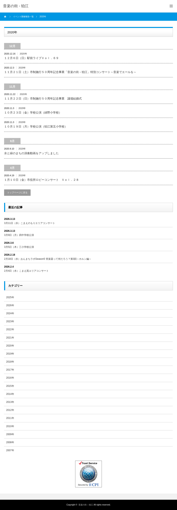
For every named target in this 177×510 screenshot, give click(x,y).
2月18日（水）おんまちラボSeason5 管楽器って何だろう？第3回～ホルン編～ (47, 258)
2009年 (10, 434)
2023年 (10, 321)
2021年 (10, 337)
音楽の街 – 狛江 (85, 505)
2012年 (10, 410)
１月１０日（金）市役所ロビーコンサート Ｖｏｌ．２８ (41, 179)
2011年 (10, 418)
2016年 (10, 377)
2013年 (10, 402)
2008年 (10, 442)
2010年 (10, 426)
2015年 (10, 386)
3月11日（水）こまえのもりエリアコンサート (29, 223)
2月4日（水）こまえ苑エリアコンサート (26, 270)
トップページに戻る (17, 192)
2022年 (10, 329)
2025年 (10, 297)
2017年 (10, 369)
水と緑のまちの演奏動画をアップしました (31, 153)
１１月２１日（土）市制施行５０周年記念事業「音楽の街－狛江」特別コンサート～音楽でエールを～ (70, 72)
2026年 (10, 305)
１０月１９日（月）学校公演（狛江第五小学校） (35, 126)
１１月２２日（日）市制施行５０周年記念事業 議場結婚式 (43, 98)
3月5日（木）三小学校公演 (19, 247)
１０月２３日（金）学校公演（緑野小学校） (33, 112)
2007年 (10, 450)
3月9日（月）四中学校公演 (19, 235)
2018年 (10, 361)
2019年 (10, 353)
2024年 (10, 313)
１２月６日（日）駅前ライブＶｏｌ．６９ (31, 58)
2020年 (23, 53)
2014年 (10, 394)
